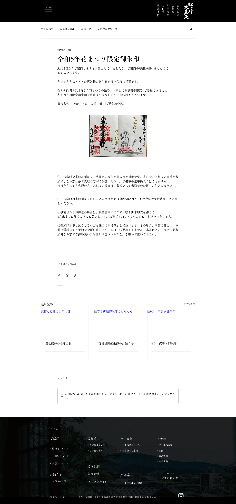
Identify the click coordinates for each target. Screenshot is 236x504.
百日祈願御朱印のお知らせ (116, 343)
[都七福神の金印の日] (64, 323)
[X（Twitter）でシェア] (67, 275)
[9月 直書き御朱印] (171, 323)
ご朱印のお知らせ (107, 28)
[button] (48, 11)
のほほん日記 (67, 28)
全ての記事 (47, 28)
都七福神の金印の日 (58, 343)
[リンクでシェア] (75, 275)
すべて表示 (189, 304)
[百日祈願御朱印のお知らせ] (118, 323)
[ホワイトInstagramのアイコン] (180, 495)
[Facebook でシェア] (58, 275)
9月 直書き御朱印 (164, 343)
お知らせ (86, 28)
